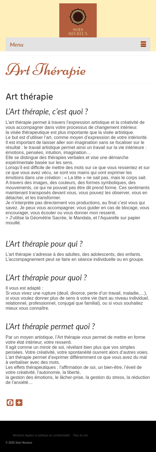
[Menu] (78, 44)
